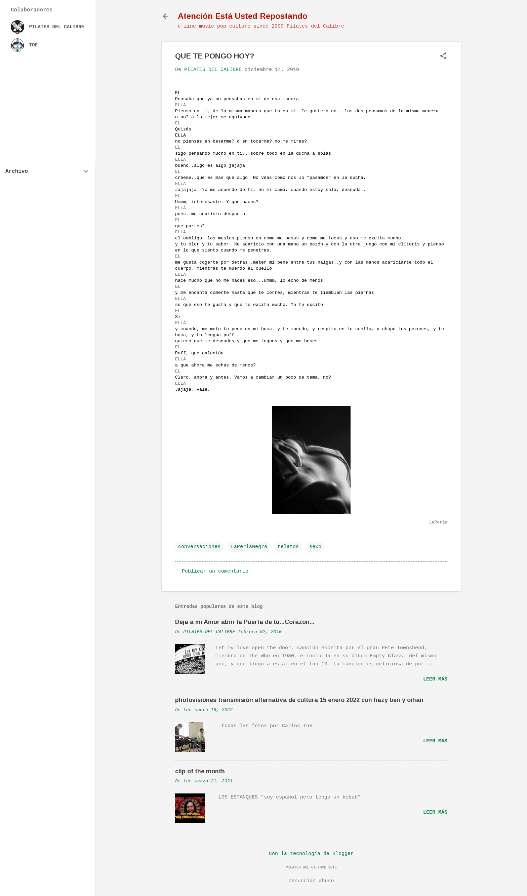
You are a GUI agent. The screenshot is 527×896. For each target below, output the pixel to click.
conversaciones (199, 547)
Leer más (435, 679)
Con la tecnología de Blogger (311, 854)
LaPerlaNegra (249, 547)
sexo (315, 547)
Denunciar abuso (311, 881)
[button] (443, 57)
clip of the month (200, 771)
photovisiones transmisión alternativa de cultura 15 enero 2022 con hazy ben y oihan (299, 700)
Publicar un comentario (215, 571)
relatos (288, 547)
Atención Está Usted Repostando (243, 16)
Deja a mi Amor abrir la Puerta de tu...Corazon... (245, 622)
